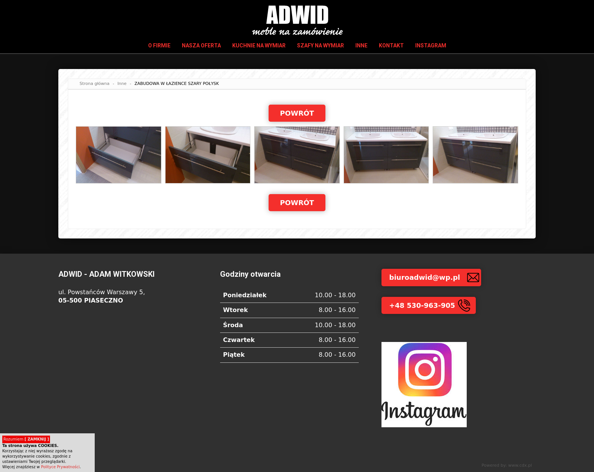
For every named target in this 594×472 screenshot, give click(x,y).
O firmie (159, 45)
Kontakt (391, 45)
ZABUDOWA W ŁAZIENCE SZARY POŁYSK (176, 83)
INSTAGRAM (430, 45)
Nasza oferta (201, 45)
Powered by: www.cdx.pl (506, 465)
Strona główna (94, 83)
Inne (361, 45)
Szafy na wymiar (320, 45)
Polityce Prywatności (60, 467)
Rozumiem (26, 439)
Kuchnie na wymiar (259, 45)
